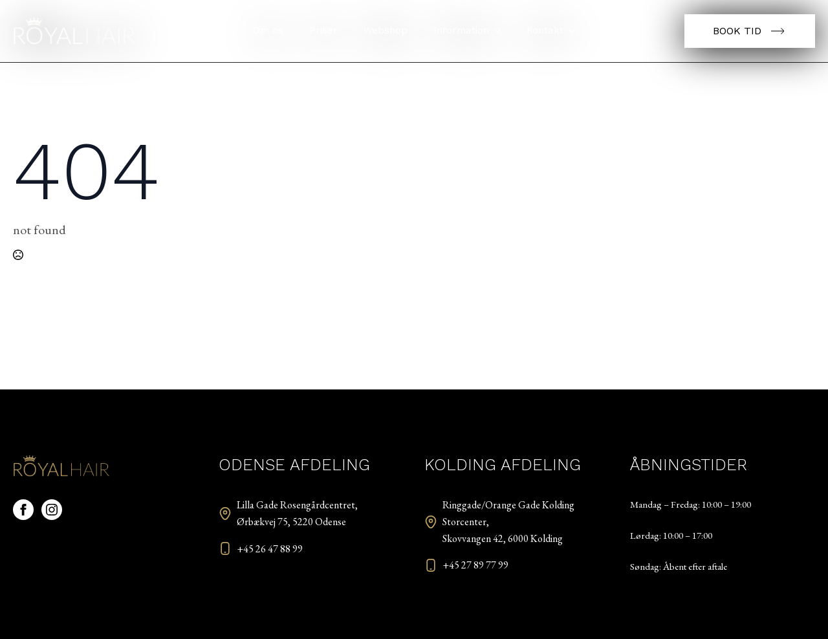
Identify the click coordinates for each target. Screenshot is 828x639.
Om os (268, 30)
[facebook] (23, 509)
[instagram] (51, 509)
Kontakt (545, 30)
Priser (323, 30)
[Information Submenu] (501, 31)
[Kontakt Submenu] (575, 31)
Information (461, 30)
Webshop (386, 30)
